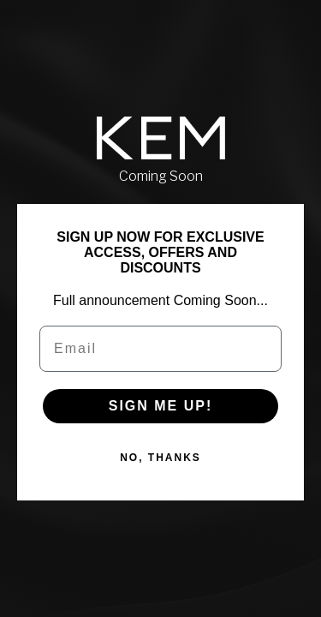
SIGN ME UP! (161, 405)
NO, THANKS (160, 458)
